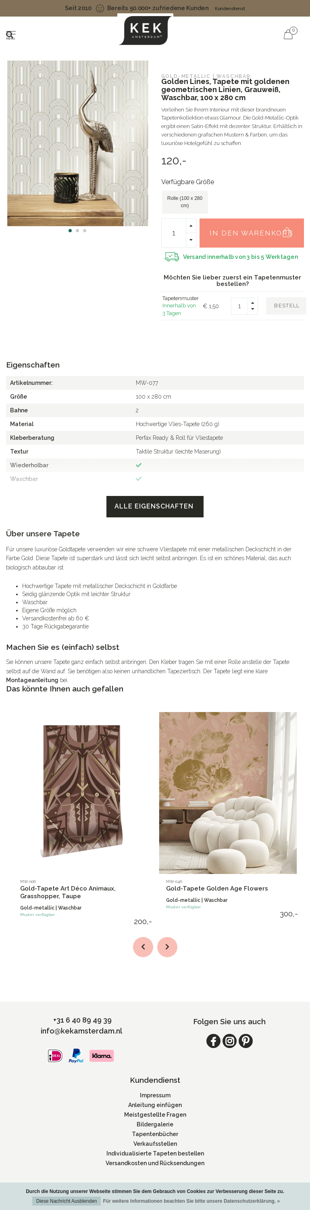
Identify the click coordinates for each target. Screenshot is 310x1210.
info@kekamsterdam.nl (81, 1031)
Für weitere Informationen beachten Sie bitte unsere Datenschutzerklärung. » (191, 1201)
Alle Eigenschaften (155, 506)
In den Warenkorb (255, 228)
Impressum (155, 1095)
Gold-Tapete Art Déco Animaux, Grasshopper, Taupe (68, 892)
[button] (70, 230)
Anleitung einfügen (155, 1105)
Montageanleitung (32, 680)
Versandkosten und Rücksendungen (155, 1163)
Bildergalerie (155, 1124)
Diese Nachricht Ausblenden (66, 1201)
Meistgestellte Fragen (155, 1114)
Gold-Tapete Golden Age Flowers (217, 888)
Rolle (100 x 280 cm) (184, 201)
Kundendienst (230, 8)
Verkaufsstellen (155, 1144)
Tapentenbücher (155, 1134)
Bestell (287, 305)
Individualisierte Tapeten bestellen (155, 1153)
